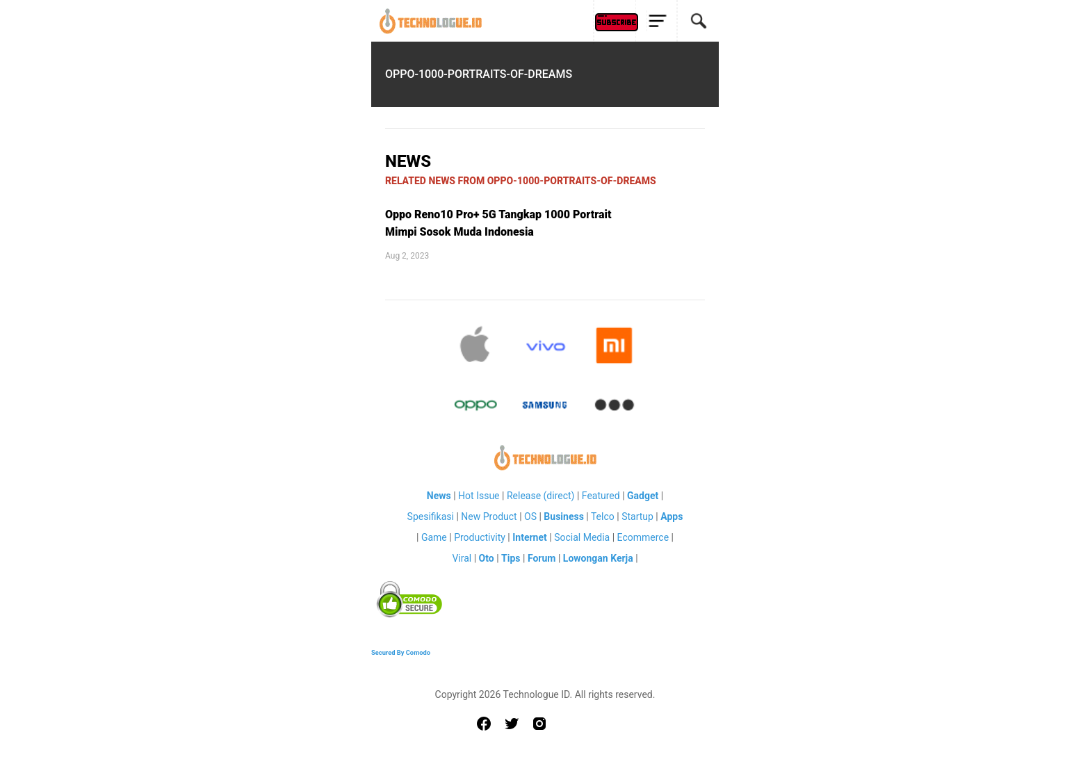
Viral (461, 558)
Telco (603, 516)
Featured (601, 495)
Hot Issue (478, 495)
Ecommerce (643, 537)
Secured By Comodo (400, 652)
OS (530, 516)
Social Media (582, 537)
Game (434, 537)
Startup (637, 516)
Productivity (479, 537)
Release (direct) (541, 495)
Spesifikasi (430, 516)
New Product (488, 516)
